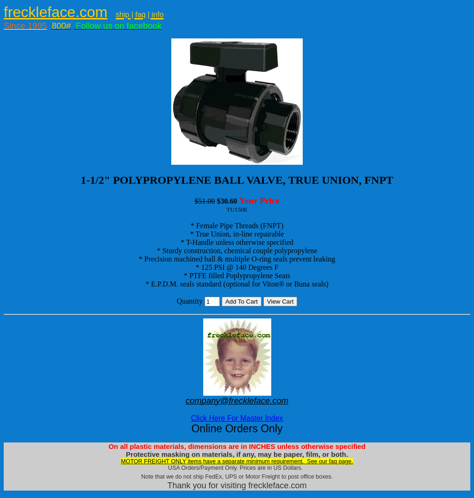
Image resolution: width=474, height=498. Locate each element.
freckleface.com (55, 12)
